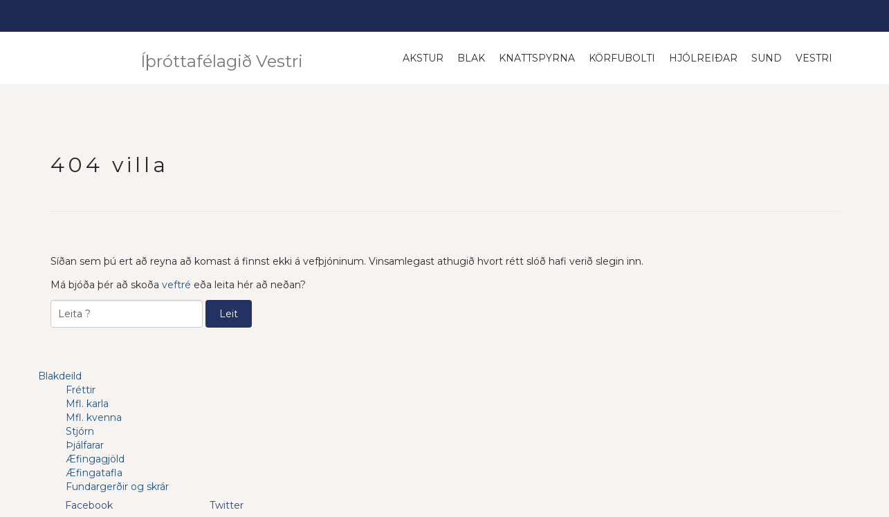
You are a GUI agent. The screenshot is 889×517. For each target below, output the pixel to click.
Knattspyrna (537, 58)
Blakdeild (60, 376)
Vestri (814, 58)
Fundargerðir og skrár (117, 486)
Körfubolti (622, 58)
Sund (766, 58)
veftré (176, 285)
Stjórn (80, 431)
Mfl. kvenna (94, 417)
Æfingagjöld (95, 459)
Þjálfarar (85, 445)
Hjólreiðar (703, 58)
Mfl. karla (87, 403)
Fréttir (80, 390)
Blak (471, 58)
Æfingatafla (94, 473)
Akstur (423, 58)
